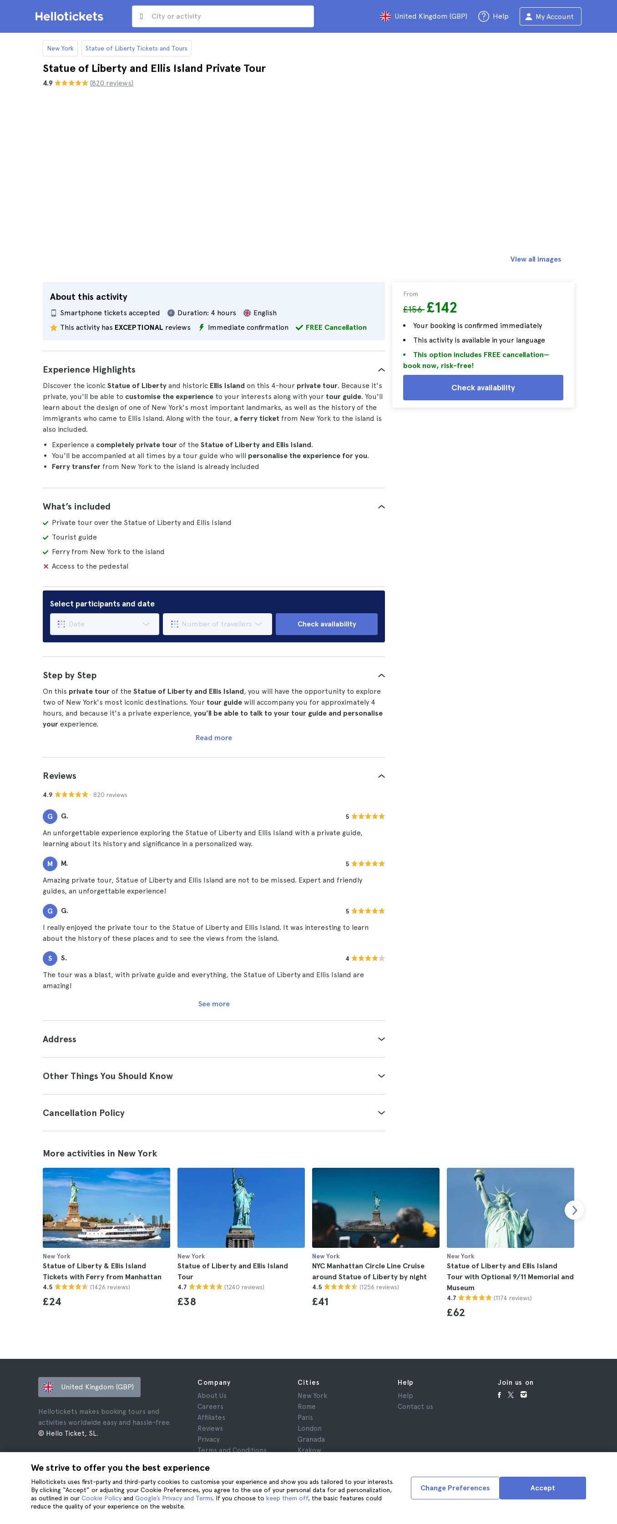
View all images (536, 259)
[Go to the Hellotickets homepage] (71, 16)
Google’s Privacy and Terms (173, 1498)
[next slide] (574, 1210)
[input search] (223, 16)
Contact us (415, 1407)
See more (214, 1003)
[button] (214, 369)
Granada (311, 1439)
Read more (214, 737)
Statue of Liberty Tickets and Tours (136, 48)
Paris (305, 1417)
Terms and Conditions (232, 1450)
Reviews (210, 1428)
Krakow (309, 1450)
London (310, 1428)
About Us (212, 1396)
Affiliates (211, 1417)
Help (405, 1396)
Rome (307, 1407)
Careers (210, 1407)
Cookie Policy (101, 1498)
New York (60, 48)
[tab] (214, 369)
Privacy (208, 1439)
